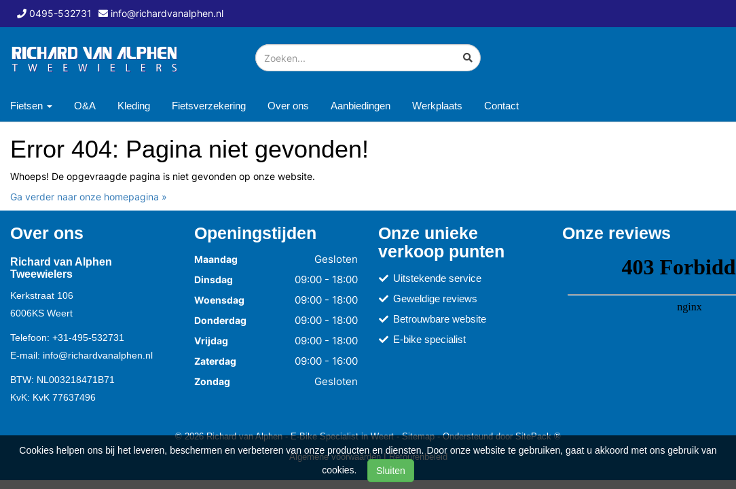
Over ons (288, 105)
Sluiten (390, 470)
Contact (501, 105)
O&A (85, 105)
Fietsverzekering (209, 105)
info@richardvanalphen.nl (98, 355)
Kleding (133, 105)
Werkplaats (437, 105)
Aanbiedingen (360, 105)
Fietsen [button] (31, 105)
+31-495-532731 (88, 337)
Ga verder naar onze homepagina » (88, 196)
